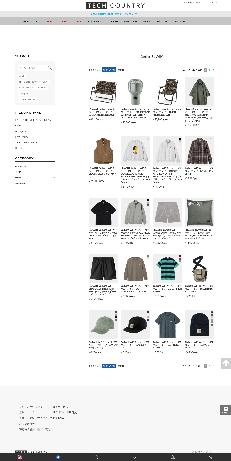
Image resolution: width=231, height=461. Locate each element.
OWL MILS (21, 137)
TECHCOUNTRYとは (65, 412)
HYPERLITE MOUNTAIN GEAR (33, 120)
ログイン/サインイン (31, 406)
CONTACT (213, 2)
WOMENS (20, 183)
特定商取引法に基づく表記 (34, 429)
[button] (213, 69)
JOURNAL (180, 21)
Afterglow (21, 131)
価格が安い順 (95, 69)
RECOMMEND (95, 21)
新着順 (121, 69)
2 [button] (209, 69)
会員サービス (60, 406)
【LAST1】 (64, 21)
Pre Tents (21, 148)
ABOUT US (162, 21)
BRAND (114, 21)
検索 (50, 68)
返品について (27, 412)
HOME (25, 21)
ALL (38, 21)
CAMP (146, 21)
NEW (49, 21)
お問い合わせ (27, 423)
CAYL (18, 125)
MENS (18, 177)
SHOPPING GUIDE (193, 2)
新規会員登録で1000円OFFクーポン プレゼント (115, 14)
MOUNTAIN (130, 21)
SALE (78, 21)
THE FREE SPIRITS (26, 142)
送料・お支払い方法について (36, 418)
